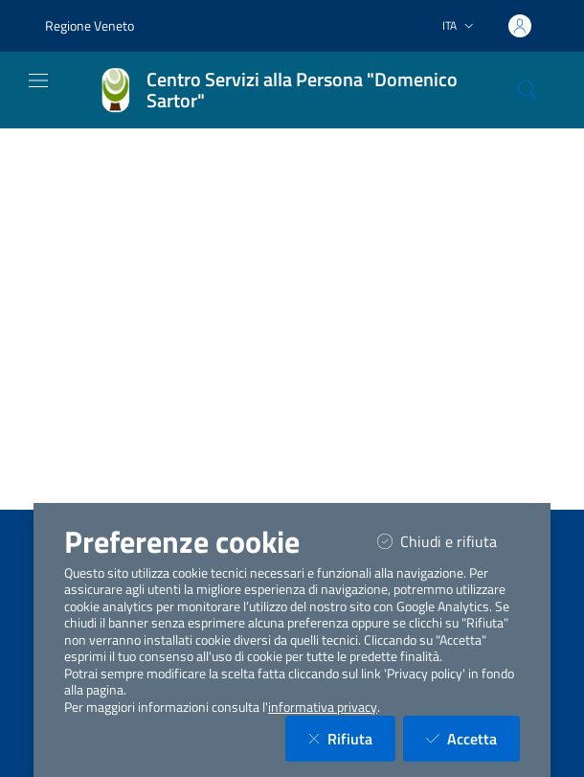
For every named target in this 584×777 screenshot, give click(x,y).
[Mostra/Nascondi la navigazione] (38, 80)
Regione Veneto (89, 25)
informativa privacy (322, 707)
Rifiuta (351, 738)
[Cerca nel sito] (527, 90)
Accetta (473, 738)
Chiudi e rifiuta (448, 541)
